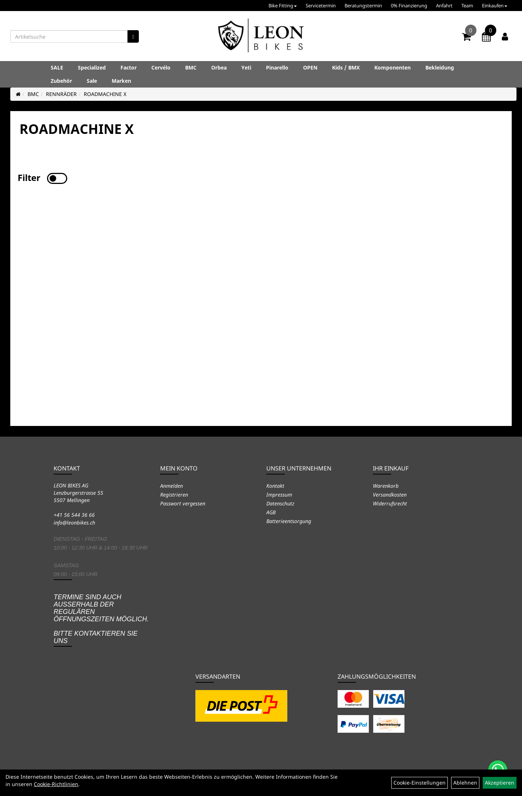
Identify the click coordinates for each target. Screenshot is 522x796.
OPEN (310, 67)
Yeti (246, 67)
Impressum (279, 494)
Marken (121, 80)
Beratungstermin (363, 5)
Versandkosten (390, 494)
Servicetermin (321, 5)
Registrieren (174, 494)
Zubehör (61, 80)
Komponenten (392, 67)
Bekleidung (439, 67)
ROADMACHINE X (105, 93)
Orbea (219, 67)
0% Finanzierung (409, 5)
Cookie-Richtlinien (56, 784)
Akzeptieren (499, 782)
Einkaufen (494, 5)
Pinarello (277, 67)
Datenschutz (280, 503)
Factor (128, 67)
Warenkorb (386, 485)
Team (467, 5)
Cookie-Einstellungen (419, 782)
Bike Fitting (283, 5)
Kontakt (275, 485)
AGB (271, 512)
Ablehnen (465, 782)
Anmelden (171, 485)
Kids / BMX (346, 67)
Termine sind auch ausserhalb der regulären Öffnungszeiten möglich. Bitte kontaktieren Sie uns (101, 618)
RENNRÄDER (61, 93)
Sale (92, 80)
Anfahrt (444, 5)
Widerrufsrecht (390, 503)
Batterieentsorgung (288, 521)
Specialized (92, 67)
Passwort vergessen (182, 503)
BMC (191, 67)
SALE (57, 67)
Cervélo (160, 67)
